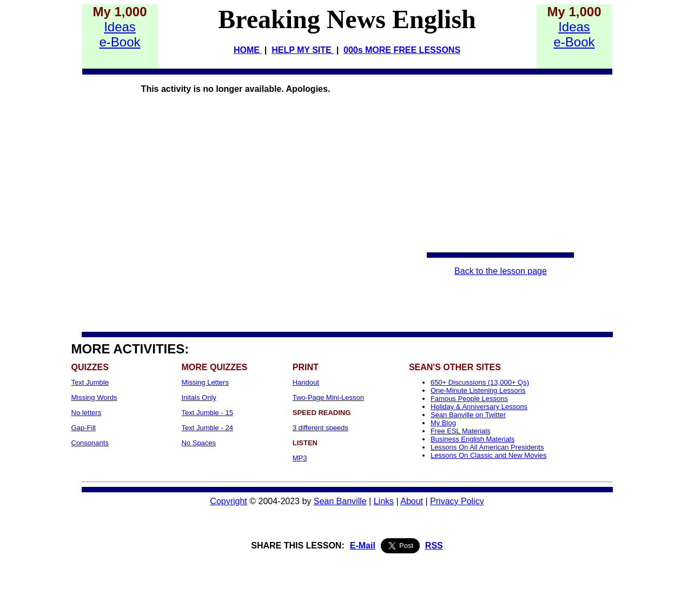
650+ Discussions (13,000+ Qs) (480, 382)
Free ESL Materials (461, 431)
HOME (248, 50)
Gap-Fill (83, 428)
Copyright (228, 501)
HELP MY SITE (303, 50)
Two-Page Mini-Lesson (328, 397)
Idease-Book (119, 34)
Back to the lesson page (500, 271)
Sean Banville (340, 501)
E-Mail (362, 545)
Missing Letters (204, 382)
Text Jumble (90, 382)
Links (384, 501)
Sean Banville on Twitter (468, 415)
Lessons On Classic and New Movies (489, 455)
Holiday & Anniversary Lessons (479, 407)
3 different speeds (320, 428)
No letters (86, 413)
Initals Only (198, 397)
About (411, 501)
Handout (306, 382)
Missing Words (94, 397)
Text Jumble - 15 (207, 413)
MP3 (300, 458)
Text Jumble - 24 (207, 428)
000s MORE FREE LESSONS (401, 50)
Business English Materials (472, 439)
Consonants (90, 443)
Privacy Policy (457, 501)
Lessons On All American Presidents (487, 447)
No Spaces (198, 443)
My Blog (443, 423)
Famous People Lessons (469, 398)
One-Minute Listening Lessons (478, 390)
